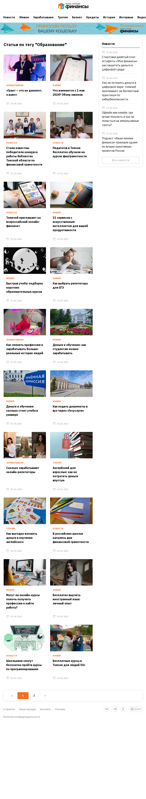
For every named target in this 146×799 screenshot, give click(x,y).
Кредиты (92, 20)
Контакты (45, 784)
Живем (24, 20)
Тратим (63, 20)
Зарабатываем (43, 20)
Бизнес (77, 20)
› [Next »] (44, 771)
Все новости (121, 163)
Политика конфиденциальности (21, 792)
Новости (9, 20)
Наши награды (27, 784)
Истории (109, 20)
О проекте (9, 784)
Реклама (60, 784)
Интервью (126, 20)
